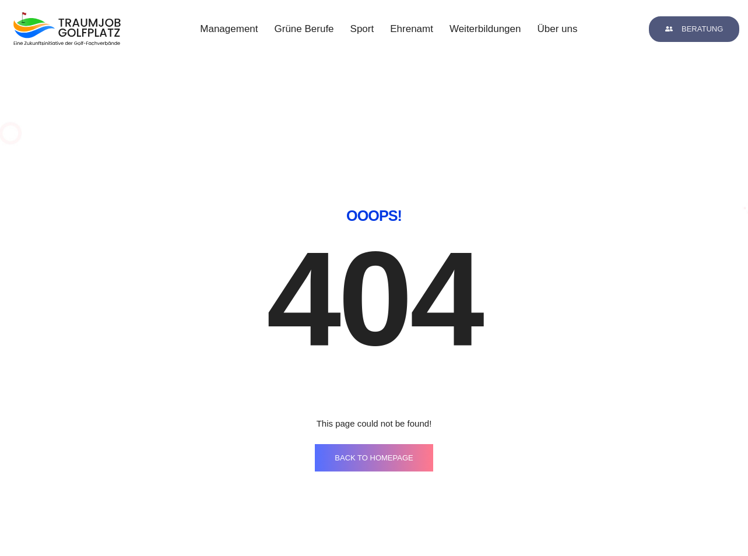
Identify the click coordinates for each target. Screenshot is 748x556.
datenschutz (600, 516)
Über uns (557, 28)
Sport (362, 28)
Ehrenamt (411, 28)
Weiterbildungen (485, 28)
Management (229, 28)
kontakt (411, 516)
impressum (497, 516)
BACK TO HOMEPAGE (374, 389)
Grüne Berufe (304, 28)
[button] (694, 29)
